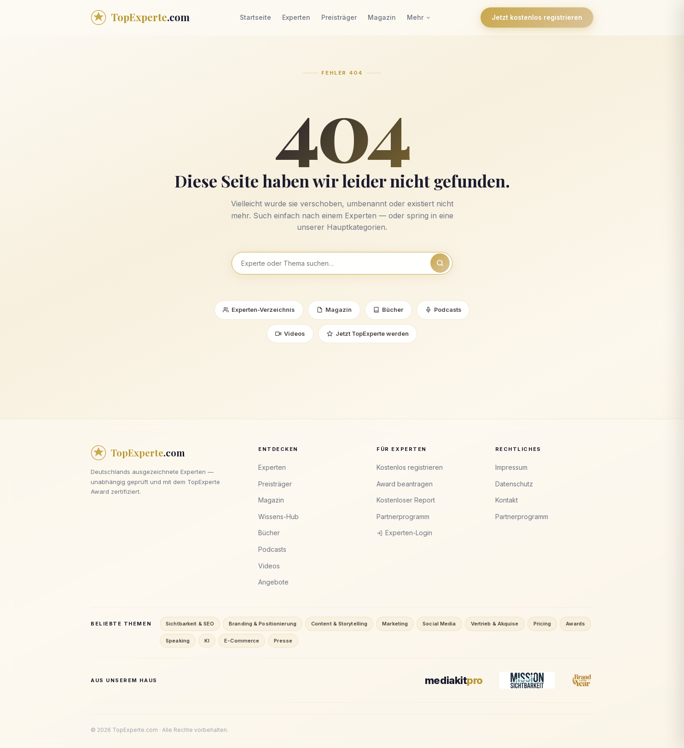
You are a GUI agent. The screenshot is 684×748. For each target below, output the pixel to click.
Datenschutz (514, 484)
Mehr (419, 17)
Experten (296, 17)
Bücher (388, 310)
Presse (283, 640)
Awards (575, 623)
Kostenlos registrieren (410, 468)
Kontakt (506, 500)
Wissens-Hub (278, 516)
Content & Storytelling (339, 623)
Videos (290, 334)
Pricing (542, 623)
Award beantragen (405, 484)
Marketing (395, 623)
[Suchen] (440, 263)
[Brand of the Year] (582, 681)
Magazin (382, 17)
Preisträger (339, 17)
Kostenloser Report (406, 500)
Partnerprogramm (403, 516)
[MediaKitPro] (454, 680)
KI (206, 640)
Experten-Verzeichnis (258, 310)
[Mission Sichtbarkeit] (527, 680)
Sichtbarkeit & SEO (190, 623)
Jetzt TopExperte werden (368, 334)
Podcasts (444, 310)
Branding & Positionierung (262, 623)
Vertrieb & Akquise (495, 623)
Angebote (273, 582)
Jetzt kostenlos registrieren (537, 17)
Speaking (178, 640)
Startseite (255, 17)
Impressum (511, 468)
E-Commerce (241, 640)
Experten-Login (404, 533)
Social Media (439, 623)
